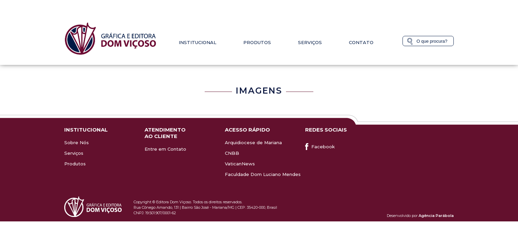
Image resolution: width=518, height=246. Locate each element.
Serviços (310, 42)
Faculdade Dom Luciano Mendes (263, 174)
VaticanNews (240, 163)
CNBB (232, 153)
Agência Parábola (436, 215)
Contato (361, 42)
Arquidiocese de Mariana (253, 142)
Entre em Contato (165, 149)
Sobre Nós (76, 142)
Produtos (257, 42)
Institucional (197, 42)
